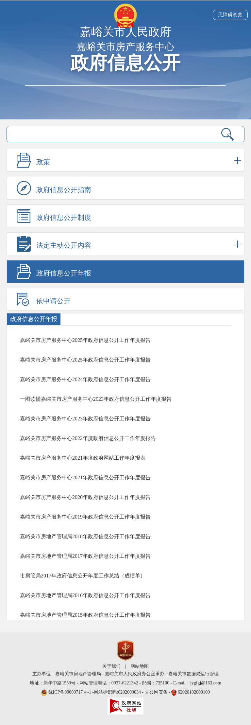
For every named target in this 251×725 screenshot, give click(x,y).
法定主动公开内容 (138, 244)
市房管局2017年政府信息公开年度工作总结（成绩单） (82, 575)
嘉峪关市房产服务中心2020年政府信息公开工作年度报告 (85, 497)
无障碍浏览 (230, 14)
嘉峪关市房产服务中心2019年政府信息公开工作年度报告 (85, 517)
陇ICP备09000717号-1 (70, 692)
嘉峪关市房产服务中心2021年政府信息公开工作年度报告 (85, 477)
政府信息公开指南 (63, 190)
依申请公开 (53, 301)
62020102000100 (194, 692)
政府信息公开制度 (63, 217)
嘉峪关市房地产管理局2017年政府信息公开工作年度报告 (85, 556)
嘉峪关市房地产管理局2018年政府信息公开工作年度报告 (85, 536)
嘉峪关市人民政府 (125, 32)
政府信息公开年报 (63, 273)
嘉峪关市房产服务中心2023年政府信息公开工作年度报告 (85, 418)
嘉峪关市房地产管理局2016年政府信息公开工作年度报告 (85, 595)
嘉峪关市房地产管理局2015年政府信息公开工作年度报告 (85, 615)
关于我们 (111, 666)
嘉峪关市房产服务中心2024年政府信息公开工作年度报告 (85, 379)
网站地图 (139, 666)
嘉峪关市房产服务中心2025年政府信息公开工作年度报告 (85, 340)
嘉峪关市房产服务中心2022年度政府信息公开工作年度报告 (88, 438)
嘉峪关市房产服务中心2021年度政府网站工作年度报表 (82, 458)
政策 (138, 160)
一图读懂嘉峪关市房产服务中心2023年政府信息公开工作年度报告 (96, 399)
